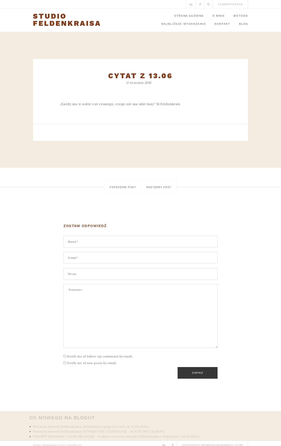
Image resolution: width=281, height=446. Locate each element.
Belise (37, 441)
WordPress (74, 441)
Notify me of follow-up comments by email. (100, 356)
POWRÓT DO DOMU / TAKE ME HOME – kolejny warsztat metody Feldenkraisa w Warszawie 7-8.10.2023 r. (123, 433)
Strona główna (189, 15)
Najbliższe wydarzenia (183, 23)
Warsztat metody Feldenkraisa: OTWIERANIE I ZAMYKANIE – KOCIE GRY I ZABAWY (103, 428)
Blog (243, 23)
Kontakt (222, 23)
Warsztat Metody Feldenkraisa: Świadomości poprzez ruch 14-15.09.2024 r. (96, 423)
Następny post (167, 187)
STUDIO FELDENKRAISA (67, 20)
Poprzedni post (114, 187)
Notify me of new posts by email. (92, 363)
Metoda (240, 15)
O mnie (218, 15)
